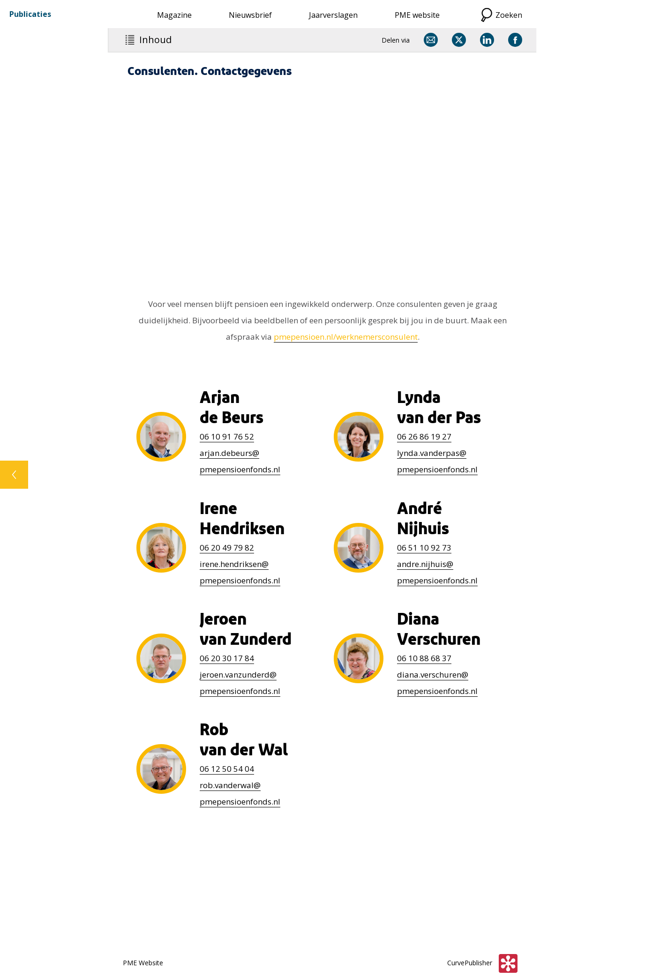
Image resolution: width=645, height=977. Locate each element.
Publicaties (30, 14)
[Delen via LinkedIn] (487, 40)
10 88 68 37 (424, 658)
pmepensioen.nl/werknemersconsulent (346, 336)
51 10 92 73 (424, 547)
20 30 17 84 (227, 658)
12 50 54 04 (227, 768)
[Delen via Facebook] (515, 40)
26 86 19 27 (424, 436)
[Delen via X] (459, 40)
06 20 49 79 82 (227, 547)
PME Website (143, 962)
